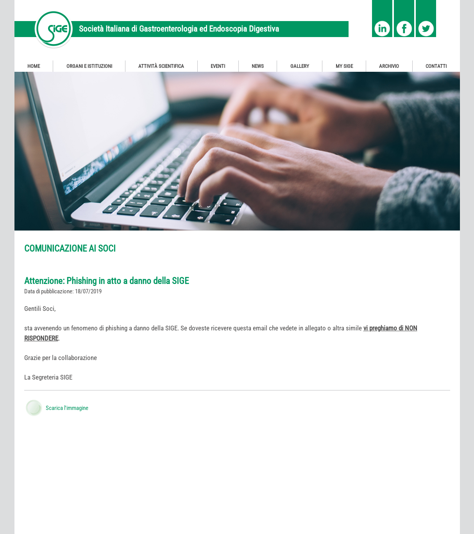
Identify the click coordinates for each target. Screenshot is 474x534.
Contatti (436, 66)
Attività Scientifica (161, 66)
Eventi (218, 66)
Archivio (389, 66)
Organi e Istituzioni (89, 66)
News (258, 66)
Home (33, 66)
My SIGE (344, 66)
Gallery (299, 66)
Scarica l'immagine (67, 408)
